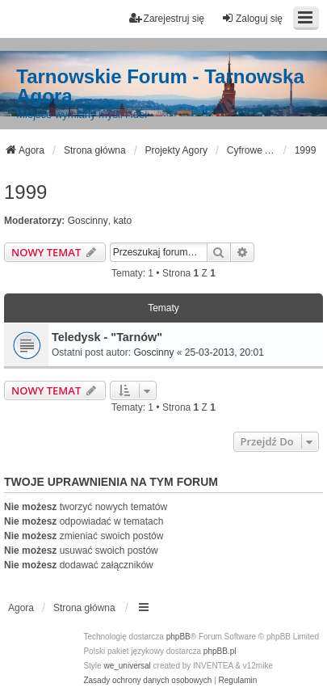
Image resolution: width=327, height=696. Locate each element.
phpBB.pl (220, 651)
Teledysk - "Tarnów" (107, 337)
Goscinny (88, 220)
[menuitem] (147, 680)
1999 (25, 192)
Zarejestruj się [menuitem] (166, 18)
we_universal (126, 665)
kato (122, 220)
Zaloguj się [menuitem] (252, 18)
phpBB (178, 636)
